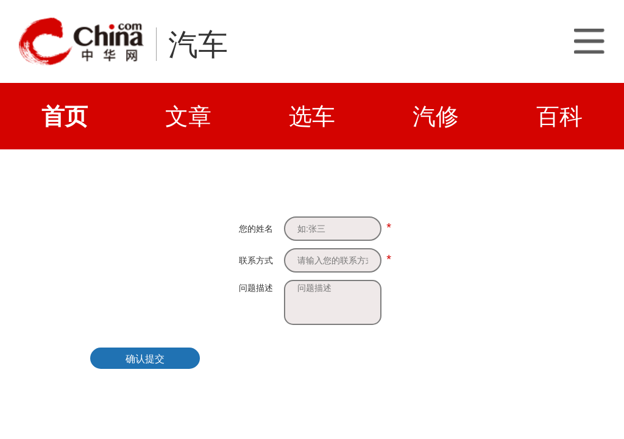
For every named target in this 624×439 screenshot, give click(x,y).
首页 (64, 116)
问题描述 (256, 288)
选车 (312, 116)
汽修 (436, 116)
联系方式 (256, 260)
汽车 (198, 44)
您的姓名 (256, 229)
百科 (559, 116)
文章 (188, 116)
